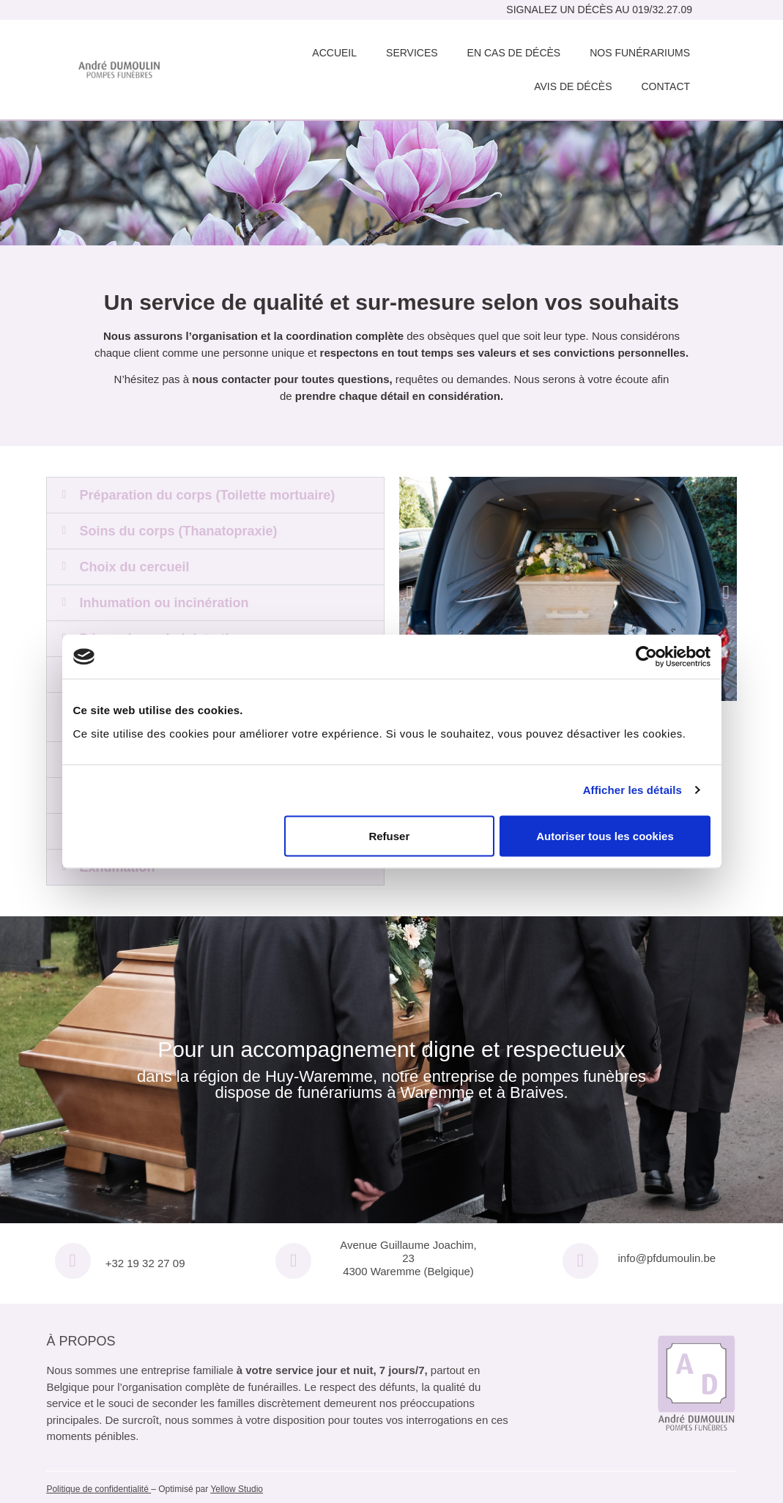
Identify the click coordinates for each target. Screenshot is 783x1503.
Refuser (388, 835)
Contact (665, 86)
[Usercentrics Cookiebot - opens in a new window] (646, 657)
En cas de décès (514, 53)
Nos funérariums (640, 53)
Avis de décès (573, 86)
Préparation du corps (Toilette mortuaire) (207, 495)
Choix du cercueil (134, 567)
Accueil (334, 53)
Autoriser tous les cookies (605, 835)
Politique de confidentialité (97, 1489)
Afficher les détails (632, 790)
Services (412, 53)
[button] (215, 495)
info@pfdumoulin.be (667, 1258)
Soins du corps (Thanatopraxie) (178, 531)
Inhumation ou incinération (163, 602)
